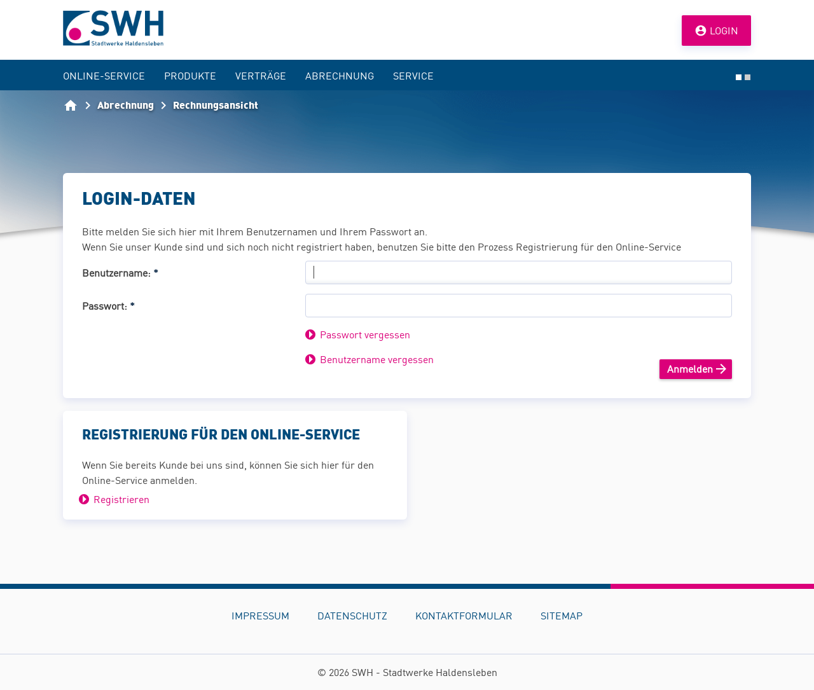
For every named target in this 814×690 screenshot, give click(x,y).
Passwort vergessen (365, 334)
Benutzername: (120, 272)
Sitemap (562, 615)
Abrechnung (339, 75)
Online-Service (104, 75)
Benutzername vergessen (377, 359)
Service (413, 75)
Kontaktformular (464, 615)
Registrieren (121, 499)
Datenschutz (352, 615)
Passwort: (108, 306)
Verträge (260, 75)
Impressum (260, 615)
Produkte (190, 75)
